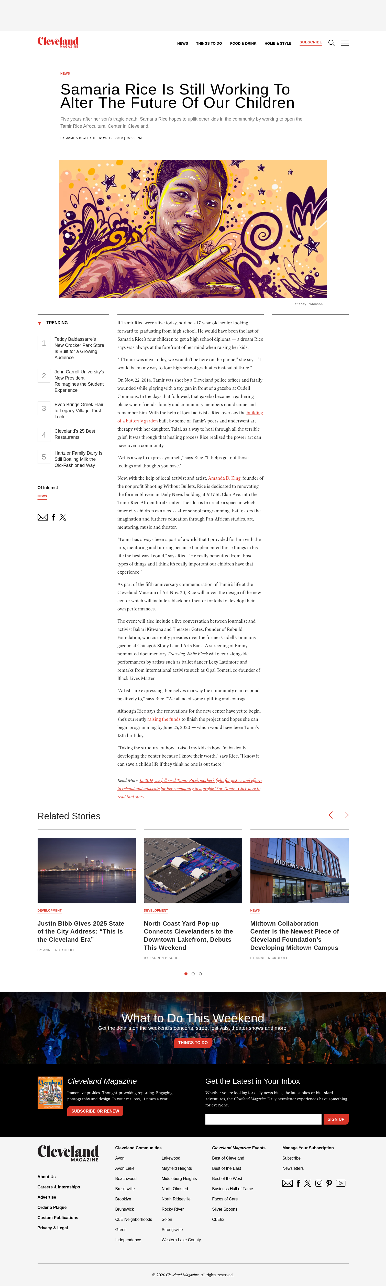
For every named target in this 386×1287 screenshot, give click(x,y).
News (182, 43)
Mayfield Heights (177, 1169)
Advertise (47, 1198)
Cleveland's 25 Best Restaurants (74, 434)
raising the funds (164, 719)
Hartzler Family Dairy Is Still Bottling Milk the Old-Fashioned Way (78, 459)
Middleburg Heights (179, 1179)
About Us (47, 1177)
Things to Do (209, 43)
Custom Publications (58, 1218)
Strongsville (172, 1230)
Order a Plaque (52, 1208)
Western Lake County (181, 1240)
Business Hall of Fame (232, 1189)
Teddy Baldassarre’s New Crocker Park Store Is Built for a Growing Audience (79, 348)
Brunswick (124, 1210)
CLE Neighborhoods (133, 1220)
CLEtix (218, 1220)
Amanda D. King (224, 478)
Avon (120, 1159)
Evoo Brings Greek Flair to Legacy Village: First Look (78, 411)
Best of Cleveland (228, 1159)
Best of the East (226, 1169)
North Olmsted (175, 1189)
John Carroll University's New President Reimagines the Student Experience (79, 381)
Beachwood (126, 1179)
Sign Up (336, 1120)
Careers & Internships (59, 1188)
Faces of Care (225, 1200)
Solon (167, 1220)
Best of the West (227, 1179)
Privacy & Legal (53, 1228)
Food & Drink (243, 43)
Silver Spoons (224, 1210)
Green (121, 1230)
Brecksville (125, 1189)
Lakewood (171, 1159)
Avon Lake (125, 1169)
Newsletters (293, 1169)
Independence (128, 1240)
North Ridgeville (176, 1200)
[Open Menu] (345, 44)
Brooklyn (123, 1200)
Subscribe (311, 42)
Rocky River (173, 1210)
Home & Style (277, 43)
